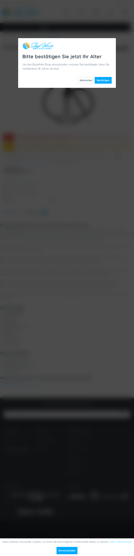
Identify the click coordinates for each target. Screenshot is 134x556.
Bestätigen (103, 80)
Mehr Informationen (121, 541)
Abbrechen (86, 80)
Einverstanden (67, 550)
